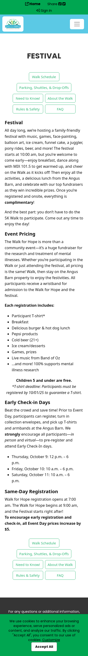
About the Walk (60, 98)
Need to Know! (28, 98)
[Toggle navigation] (77, 24)
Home (32, 4)
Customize (51, 640)
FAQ (60, 109)
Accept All (44, 646)
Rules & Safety (27, 109)
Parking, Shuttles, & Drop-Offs (44, 87)
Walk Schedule (44, 76)
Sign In (44, 10)
